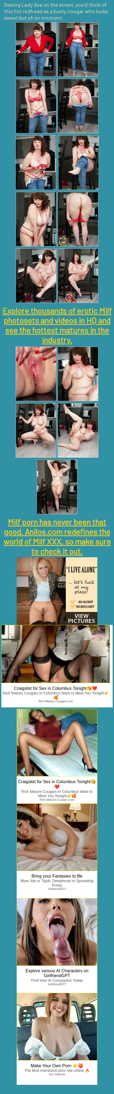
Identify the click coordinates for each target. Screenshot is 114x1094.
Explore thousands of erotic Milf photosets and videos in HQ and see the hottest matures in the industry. (57, 325)
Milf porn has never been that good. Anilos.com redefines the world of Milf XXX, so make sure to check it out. (57, 536)
